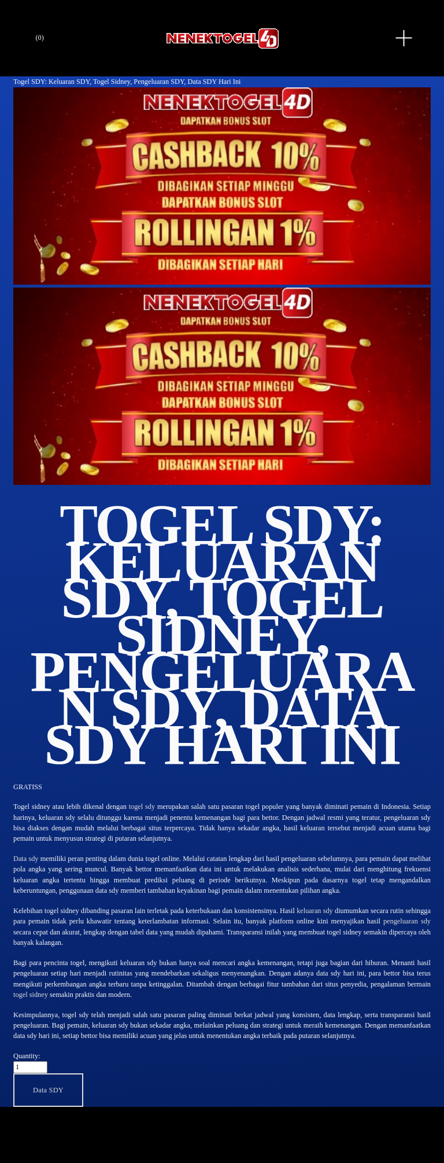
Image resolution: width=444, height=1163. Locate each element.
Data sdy (25, 859)
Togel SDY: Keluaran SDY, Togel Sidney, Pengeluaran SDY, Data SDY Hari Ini (126, 82)
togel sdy (142, 807)
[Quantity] (30, 1067)
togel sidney (30, 995)
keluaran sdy (315, 911)
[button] (48, 1089)
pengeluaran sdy (407, 921)
